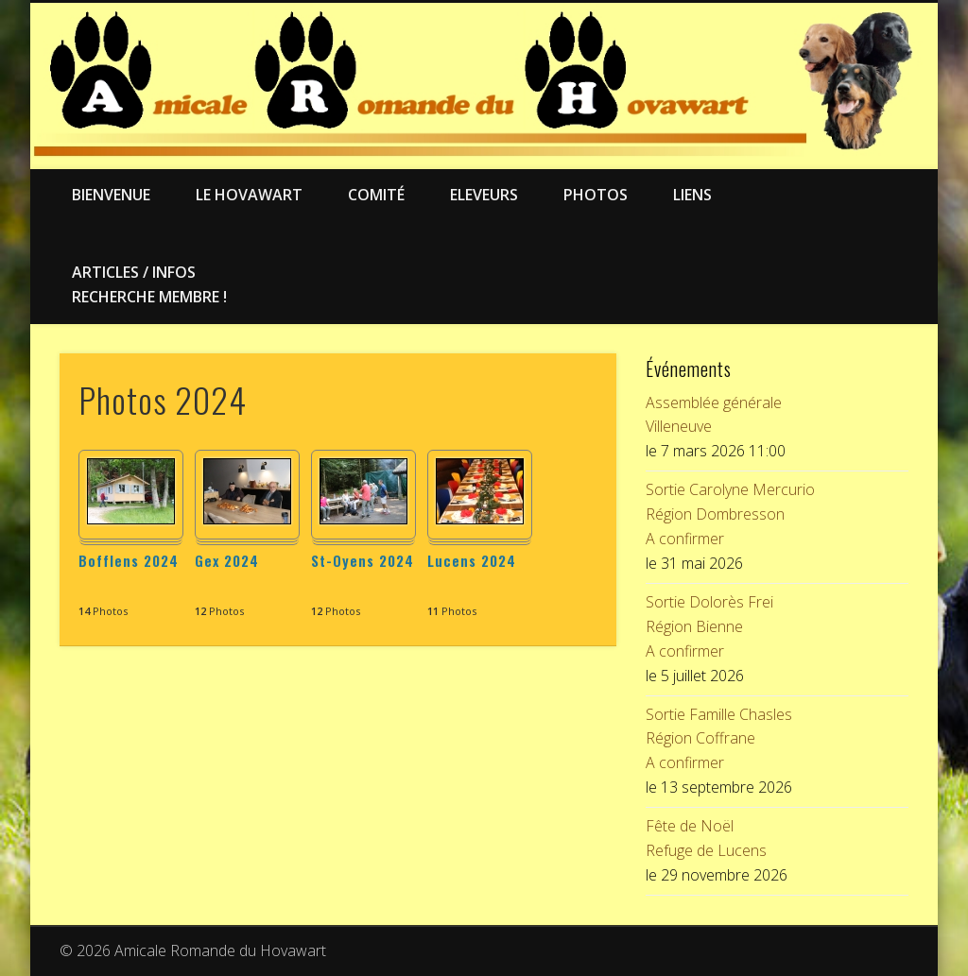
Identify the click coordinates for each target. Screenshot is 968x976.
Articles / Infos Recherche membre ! (149, 284)
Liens (692, 194)
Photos (595, 194)
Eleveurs (484, 194)
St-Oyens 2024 (362, 560)
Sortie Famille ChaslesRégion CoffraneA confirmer (719, 739)
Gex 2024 (227, 560)
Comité (376, 194)
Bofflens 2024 (128, 560)
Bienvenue (111, 194)
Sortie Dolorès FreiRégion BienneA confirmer (709, 626)
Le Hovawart (249, 194)
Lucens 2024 (471, 560)
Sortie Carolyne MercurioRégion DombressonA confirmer (730, 514)
